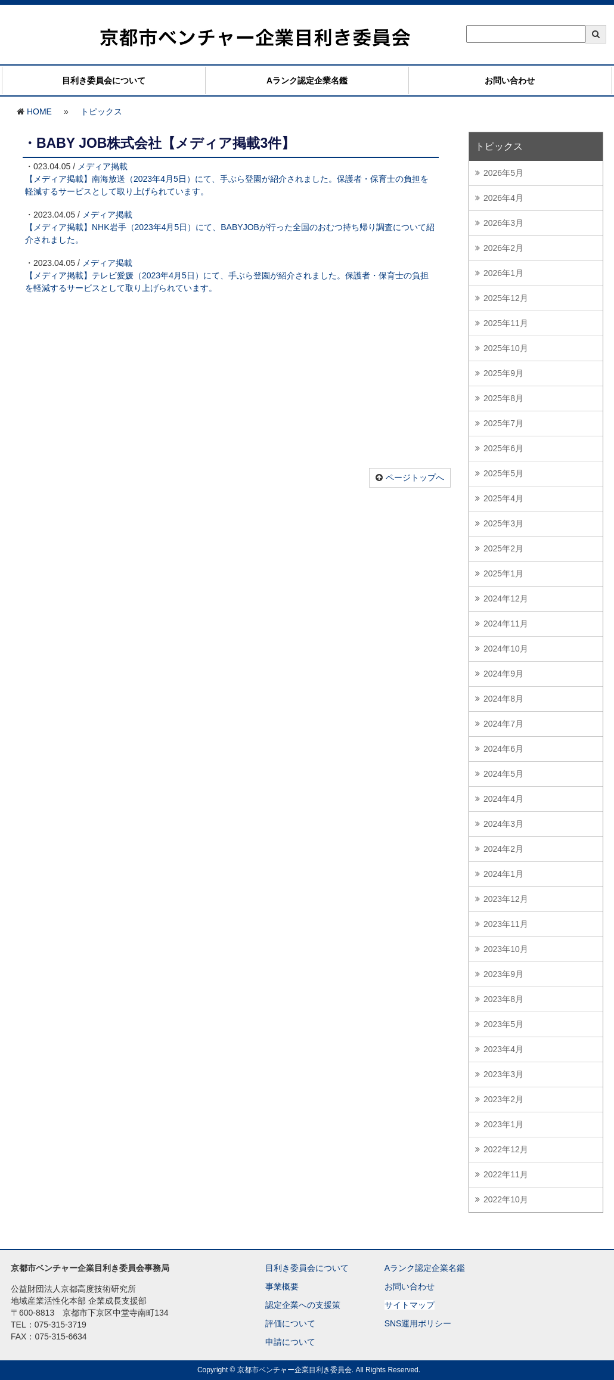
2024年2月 (503, 849)
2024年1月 (503, 874)
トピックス (101, 111)
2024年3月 (503, 824)
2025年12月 (505, 298)
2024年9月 (503, 673)
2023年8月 (503, 999)
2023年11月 (505, 924)
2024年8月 (503, 698)
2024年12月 (505, 598)
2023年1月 (503, 1124)
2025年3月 (503, 523)
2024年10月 (505, 648)
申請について (290, 1342)
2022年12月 (505, 1149)
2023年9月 (503, 974)
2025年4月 (503, 498)
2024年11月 (505, 623)
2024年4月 (503, 799)
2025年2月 (503, 548)
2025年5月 (503, 473)
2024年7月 (503, 723)
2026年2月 (503, 248)
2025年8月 (503, 398)
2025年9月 (503, 373)
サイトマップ (409, 1305)
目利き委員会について (103, 80)
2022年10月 (505, 1199)
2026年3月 (503, 223)
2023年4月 (503, 1049)
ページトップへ (415, 477)
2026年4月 (503, 198)
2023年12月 (505, 899)
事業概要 (282, 1286)
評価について (290, 1323)
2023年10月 (505, 949)
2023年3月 (503, 1074)
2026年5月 (503, 173)
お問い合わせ (510, 80)
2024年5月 (503, 774)
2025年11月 (505, 323)
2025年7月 (503, 423)
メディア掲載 (102, 166)
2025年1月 (503, 573)
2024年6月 (503, 748)
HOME (39, 111)
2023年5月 (503, 1024)
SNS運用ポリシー (418, 1323)
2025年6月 (503, 448)
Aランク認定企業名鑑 (307, 80)
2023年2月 (503, 1099)
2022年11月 (505, 1174)
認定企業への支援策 (302, 1305)
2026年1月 (503, 273)
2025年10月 (505, 348)
